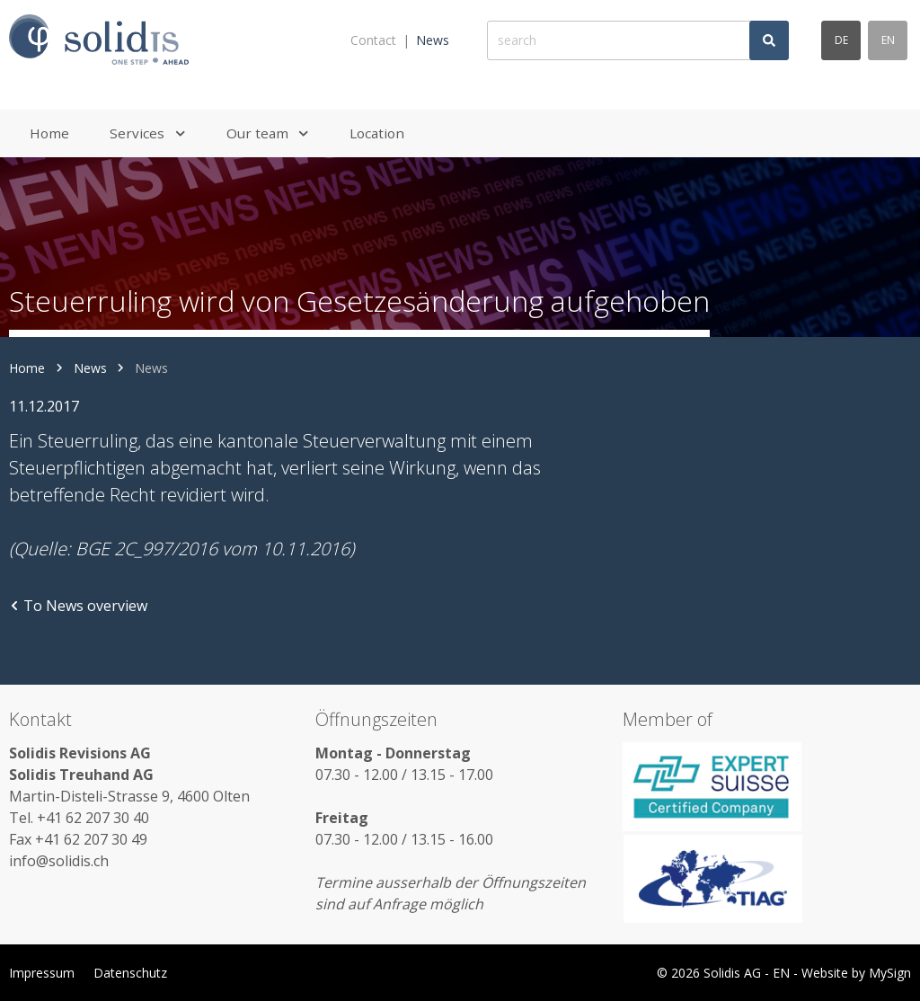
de (841, 40)
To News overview (78, 605)
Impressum (42, 972)
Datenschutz (130, 972)
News (432, 40)
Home (27, 367)
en (888, 40)
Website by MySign (856, 972)
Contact (373, 40)
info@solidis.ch (59, 861)
